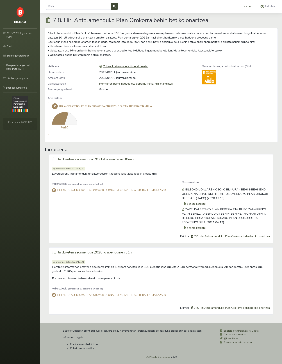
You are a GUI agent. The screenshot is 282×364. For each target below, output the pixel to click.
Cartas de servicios (235, 334)
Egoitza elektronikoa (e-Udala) (241, 330)
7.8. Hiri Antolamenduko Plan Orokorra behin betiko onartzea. (232, 236)
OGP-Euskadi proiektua (157, 357)
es (245, 6)
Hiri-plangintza (164, 84)
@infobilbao (231, 338)
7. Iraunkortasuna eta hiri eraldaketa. (125, 66)
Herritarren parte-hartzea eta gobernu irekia (126, 84)
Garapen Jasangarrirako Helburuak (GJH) (227, 66)
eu (250, 6)
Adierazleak (55, 98)
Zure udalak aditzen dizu (238, 342)
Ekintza (184, 236)
